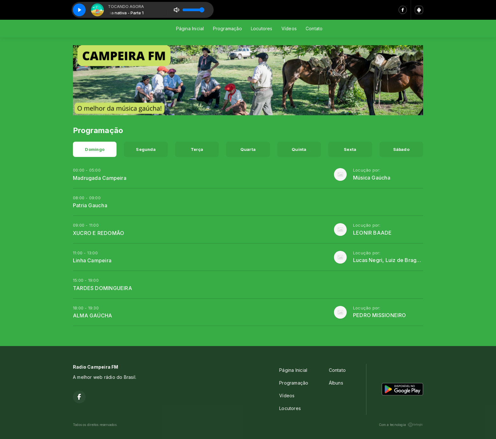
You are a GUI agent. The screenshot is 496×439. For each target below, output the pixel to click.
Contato (314, 28)
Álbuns (336, 383)
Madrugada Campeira (99, 178)
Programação (227, 28)
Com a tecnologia (401, 424)
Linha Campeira (92, 260)
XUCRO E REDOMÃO (98, 233)
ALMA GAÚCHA (92, 315)
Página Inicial (190, 28)
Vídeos (289, 28)
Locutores (262, 28)
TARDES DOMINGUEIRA (102, 288)
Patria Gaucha (90, 205)
